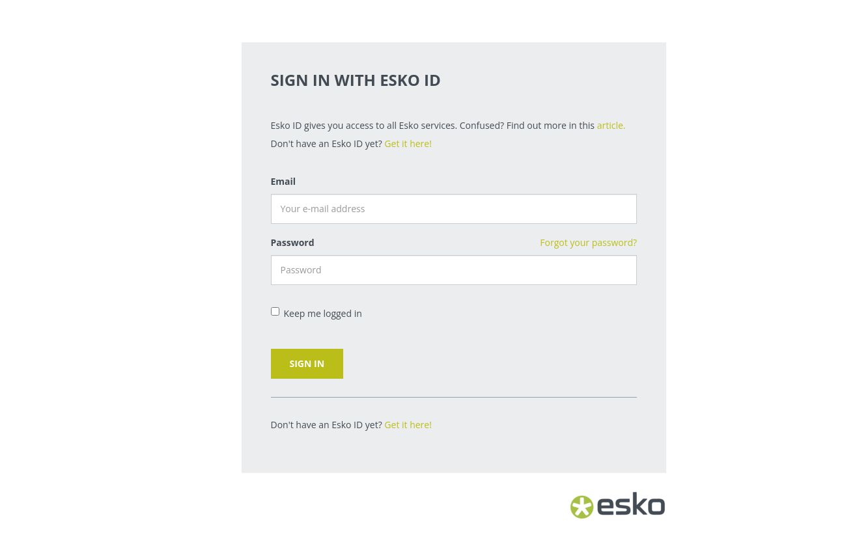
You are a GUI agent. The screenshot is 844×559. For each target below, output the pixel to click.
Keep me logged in (316, 313)
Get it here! (408, 143)
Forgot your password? (588, 242)
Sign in (307, 363)
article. (611, 125)
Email (283, 181)
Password (293, 242)
